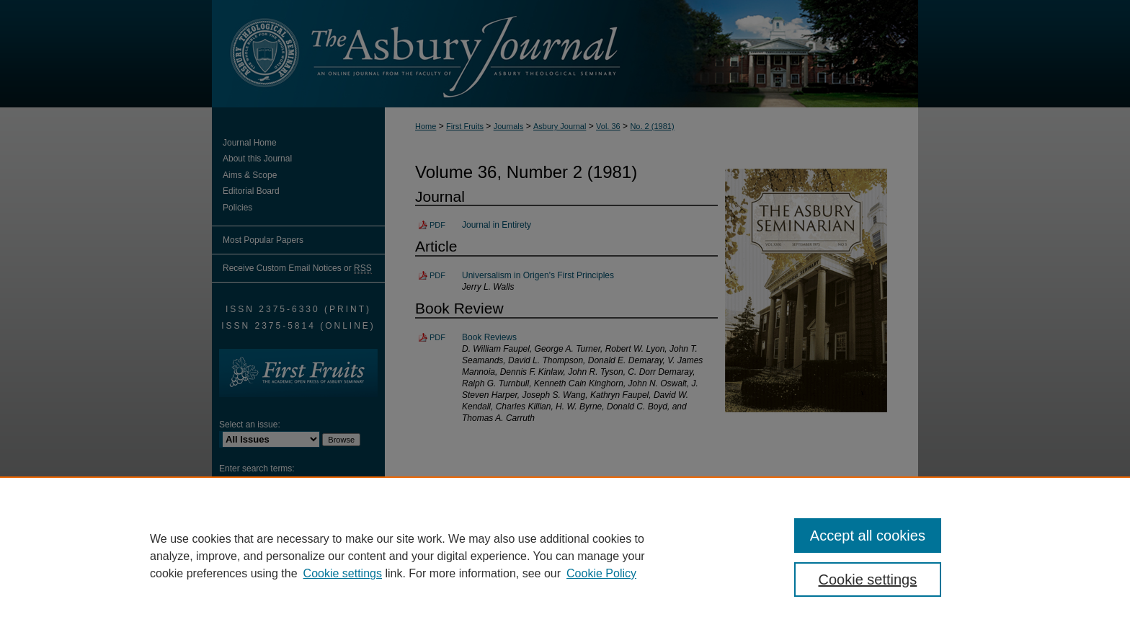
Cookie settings (342, 573)
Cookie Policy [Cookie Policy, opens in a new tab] (601, 573)
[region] (565, 555)
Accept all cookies (867, 535)
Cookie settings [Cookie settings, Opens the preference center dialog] (868, 579)
